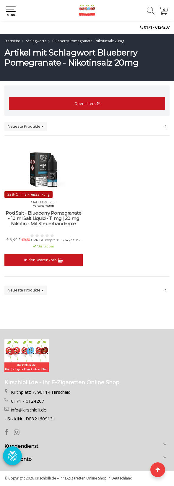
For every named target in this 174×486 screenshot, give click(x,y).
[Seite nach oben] (157, 469)
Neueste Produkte (26, 126)
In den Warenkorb (43, 260)
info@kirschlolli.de (28, 410)
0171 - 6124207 (157, 27)
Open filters (87, 103)
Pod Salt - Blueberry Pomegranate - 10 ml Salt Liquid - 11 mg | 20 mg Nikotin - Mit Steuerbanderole (43, 218)
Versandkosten (43, 205)
